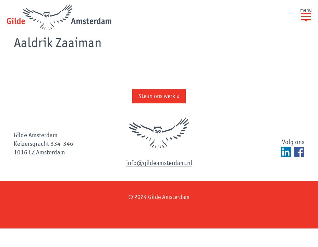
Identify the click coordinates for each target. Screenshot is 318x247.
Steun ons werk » (159, 96)
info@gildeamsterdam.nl (159, 162)
